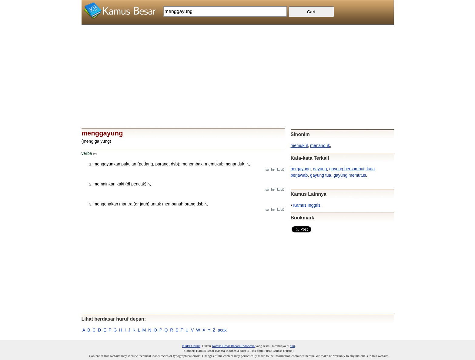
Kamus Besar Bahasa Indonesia (233, 346)
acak (222, 330)
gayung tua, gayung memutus (338, 175)
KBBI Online (191, 346)
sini (292, 346)
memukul (299, 145)
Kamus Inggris (306, 205)
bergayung (301, 168)
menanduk (320, 145)
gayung (320, 168)
